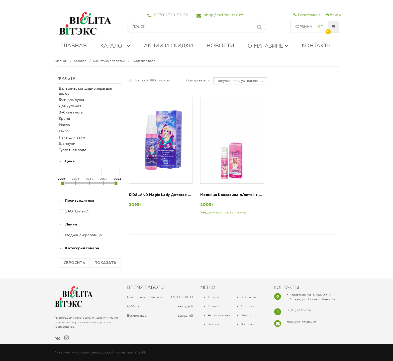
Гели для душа (71, 100)
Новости (214, 324)
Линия (71, 224)
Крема (64, 118)
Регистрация (307, 15)
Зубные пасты (71, 112)
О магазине (249, 297)
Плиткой (139, 80)
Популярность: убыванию (240, 81)
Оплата (246, 315)
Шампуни (67, 144)
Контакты (248, 306)
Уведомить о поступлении (223, 212)
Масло (64, 125)
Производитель (79, 200)
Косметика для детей (109, 61)
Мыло (64, 131)
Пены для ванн (72, 137)
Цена (70, 161)
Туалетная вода (143, 61)
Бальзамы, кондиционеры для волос (85, 91)
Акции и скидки (219, 315)
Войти (333, 15)
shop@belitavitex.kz (223, 15)
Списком (160, 80)
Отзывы (214, 297)
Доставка (247, 324)
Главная (61, 61)
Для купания (70, 106)
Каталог (80, 61)
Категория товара (82, 248)
